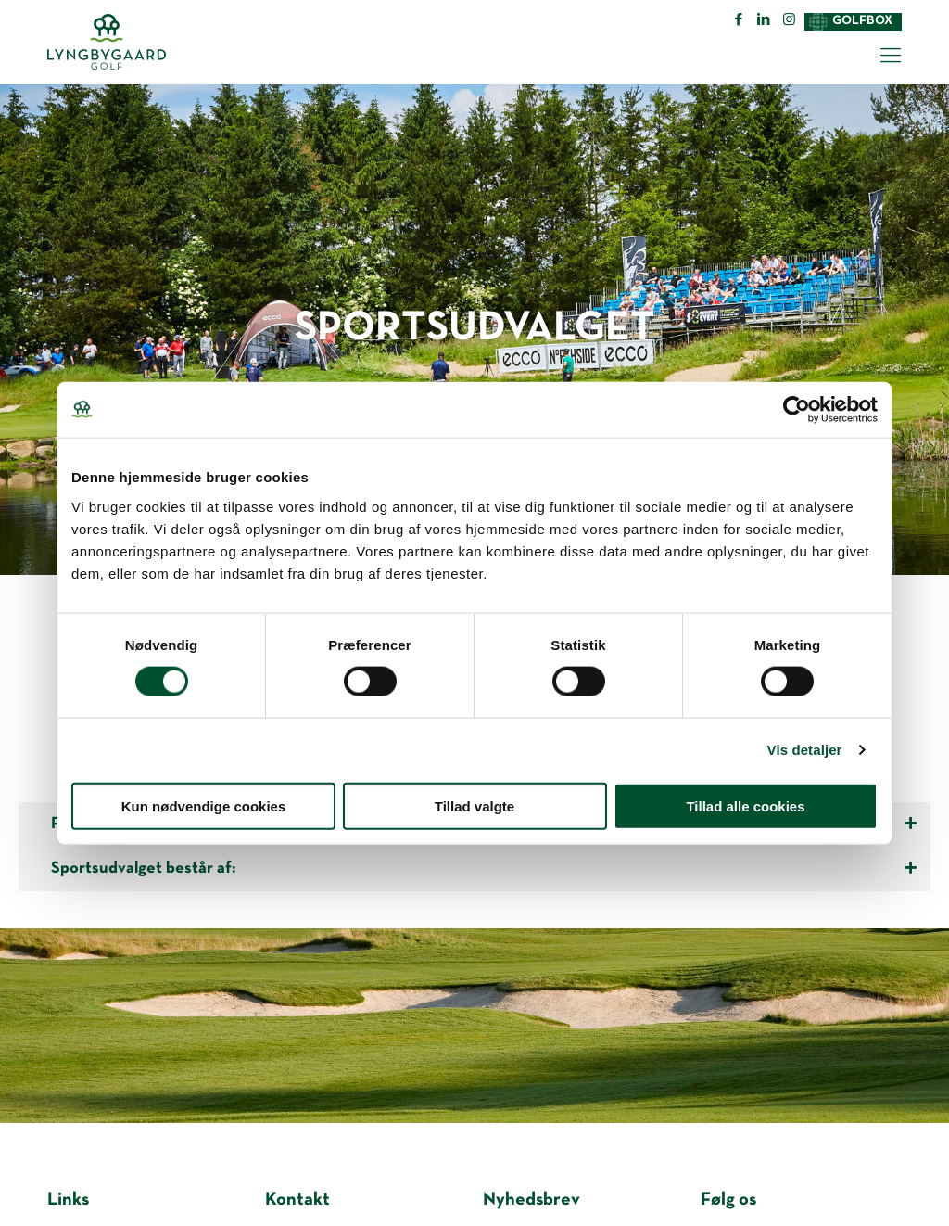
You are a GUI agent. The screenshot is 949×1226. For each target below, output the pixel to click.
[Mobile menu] (890, 57)
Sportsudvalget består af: (143, 868)
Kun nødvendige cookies (203, 805)
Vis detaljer (804, 750)
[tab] (474, 869)
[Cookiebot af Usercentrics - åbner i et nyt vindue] (796, 410)
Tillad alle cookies (745, 805)
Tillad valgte (474, 805)
